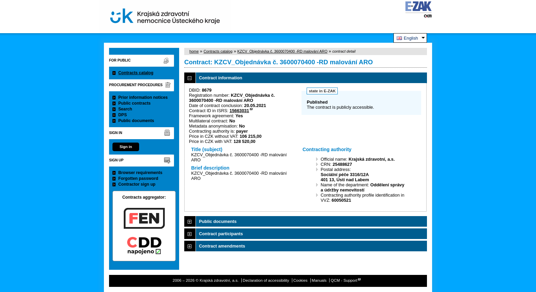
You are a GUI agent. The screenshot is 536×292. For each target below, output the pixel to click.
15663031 (239, 110)
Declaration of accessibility (266, 280)
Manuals (319, 280)
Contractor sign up (137, 184)
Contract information (220, 77)
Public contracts (134, 103)
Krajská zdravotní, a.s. (165, 16)
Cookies (300, 280)
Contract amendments (222, 246)
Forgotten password (138, 178)
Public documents (136, 120)
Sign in (126, 147)
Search (125, 109)
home (194, 51)
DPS (122, 114)
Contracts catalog (135, 72)
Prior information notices (143, 97)
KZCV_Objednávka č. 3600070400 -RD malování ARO (282, 51)
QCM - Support (344, 280)
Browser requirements (140, 172)
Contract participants (221, 233)
